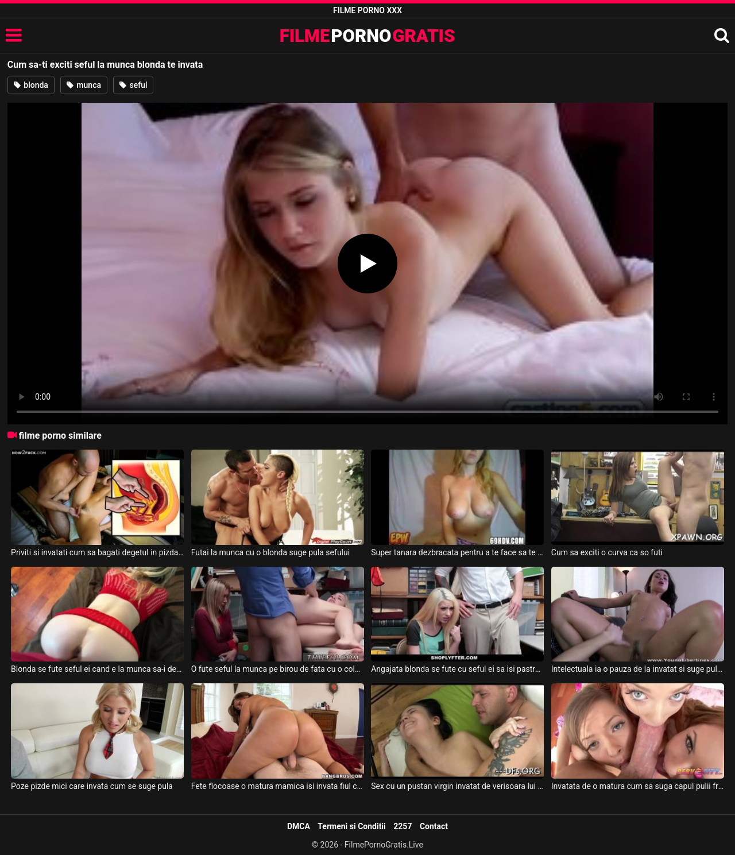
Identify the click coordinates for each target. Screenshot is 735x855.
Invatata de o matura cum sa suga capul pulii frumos (637, 786)
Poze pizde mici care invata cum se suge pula (92, 786)
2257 (402, 826)
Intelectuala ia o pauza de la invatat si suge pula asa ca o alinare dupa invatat (637, 669)
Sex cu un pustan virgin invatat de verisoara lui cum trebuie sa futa (457, 786)
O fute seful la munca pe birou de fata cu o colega (277, 669)
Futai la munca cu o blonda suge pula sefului (270, 552)
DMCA (298, 826)
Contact (434, 826)
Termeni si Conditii (351, 826)
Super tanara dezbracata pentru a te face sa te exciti (457, 552)
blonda (31, 85)
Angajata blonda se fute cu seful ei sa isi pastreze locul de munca (457, 669)
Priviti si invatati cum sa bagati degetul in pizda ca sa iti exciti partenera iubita (97, 552)
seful (133, 85)
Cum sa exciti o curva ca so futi (607, 552)
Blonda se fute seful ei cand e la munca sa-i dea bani (97, 669)
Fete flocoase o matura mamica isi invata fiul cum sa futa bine (277, 786)
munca (84, 85)
